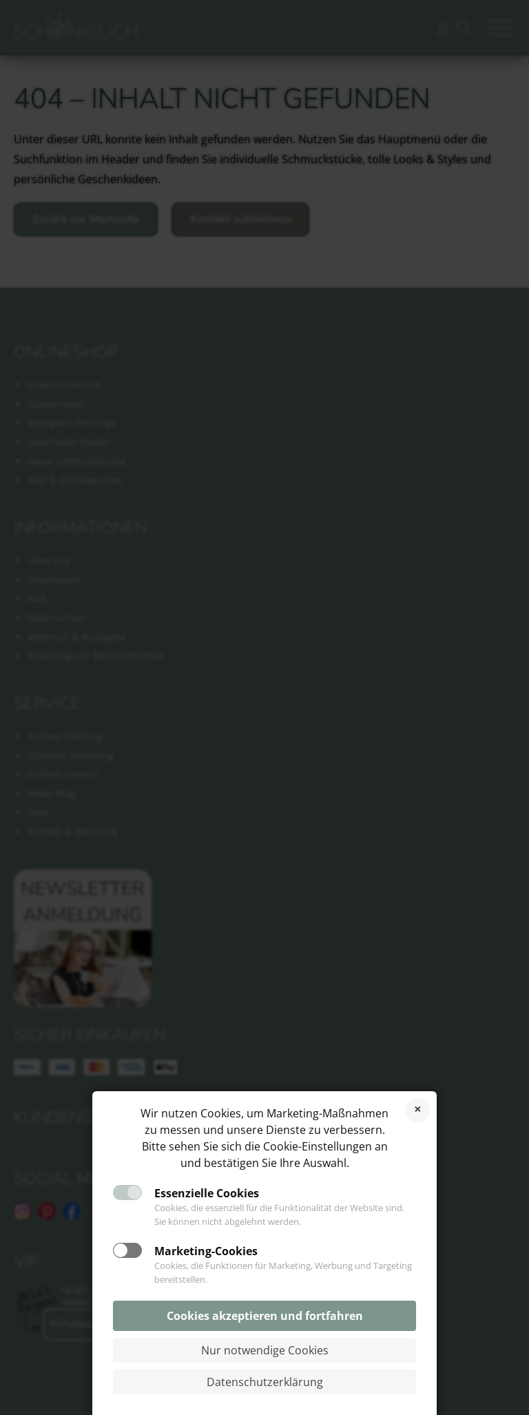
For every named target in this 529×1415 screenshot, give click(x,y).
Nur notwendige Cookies (265, 1350)
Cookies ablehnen (418, 1110)
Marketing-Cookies (206, 1251)
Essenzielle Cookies (206, 1193)
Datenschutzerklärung (265, 1382)
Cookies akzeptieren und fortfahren (265, 1315)
